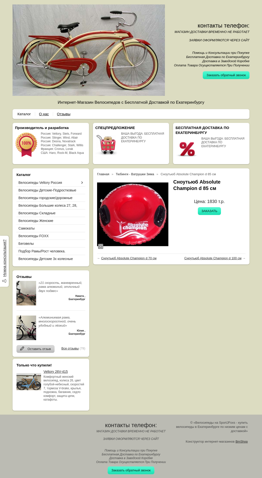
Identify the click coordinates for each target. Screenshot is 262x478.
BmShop (241, 441)
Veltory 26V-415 (56, 372)
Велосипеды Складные (37, 213)
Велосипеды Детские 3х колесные (45, 259)
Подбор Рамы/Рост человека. (41, 251)
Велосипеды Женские (35, 221)
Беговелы (26, 244)
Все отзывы (70, 348)
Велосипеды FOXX (33, 236)
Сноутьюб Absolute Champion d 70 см (129, 258)
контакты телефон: (223, 25)
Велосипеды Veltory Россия (40, 183)
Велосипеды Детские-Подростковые (47, 190)
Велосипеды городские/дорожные (45, 198)
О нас (44, 114)
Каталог (24, 114)
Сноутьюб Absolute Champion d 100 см (212, 258)
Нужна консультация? (4, 258)
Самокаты (26, 228)
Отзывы (64, 114)
